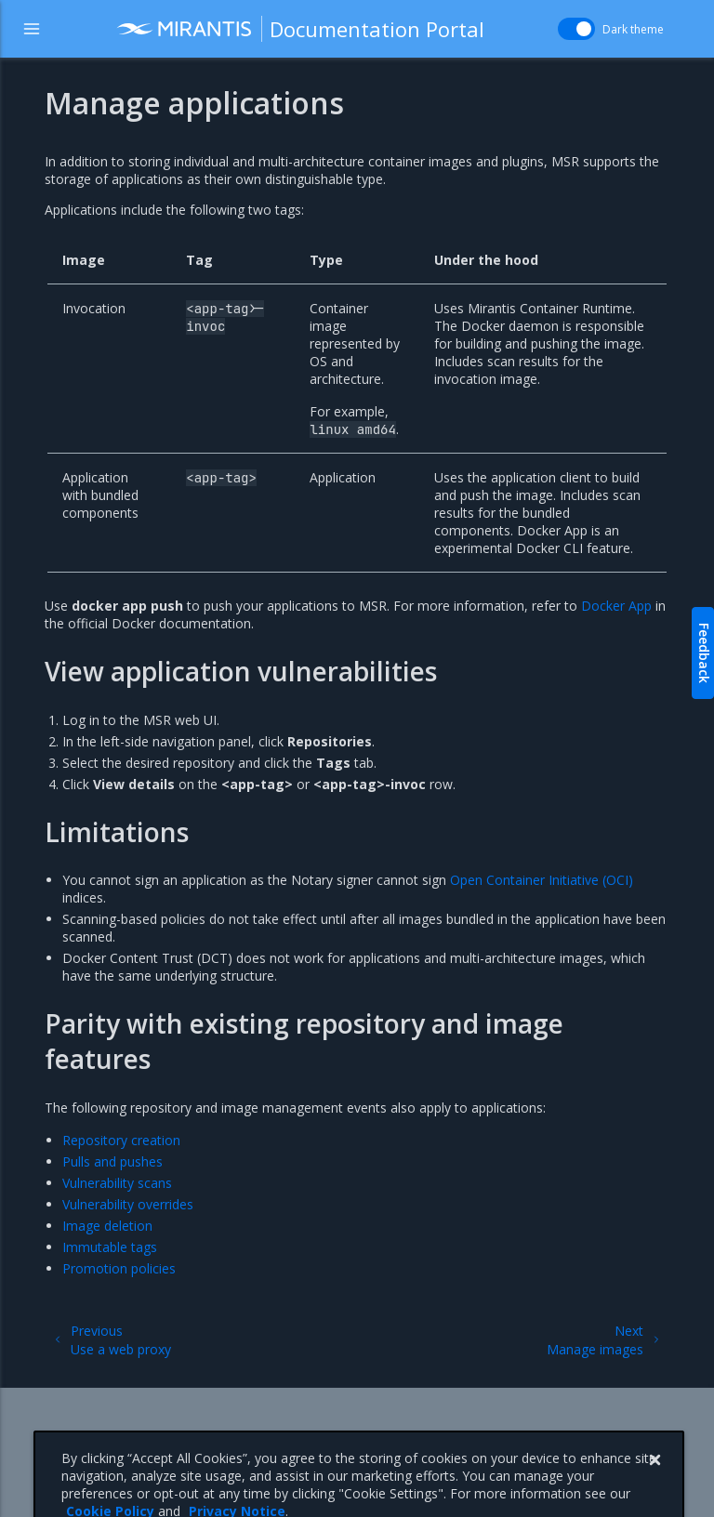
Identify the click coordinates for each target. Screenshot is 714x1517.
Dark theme (633, 29)
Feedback (704, 653)
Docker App (616, 605)
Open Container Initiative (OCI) (541, 880)
